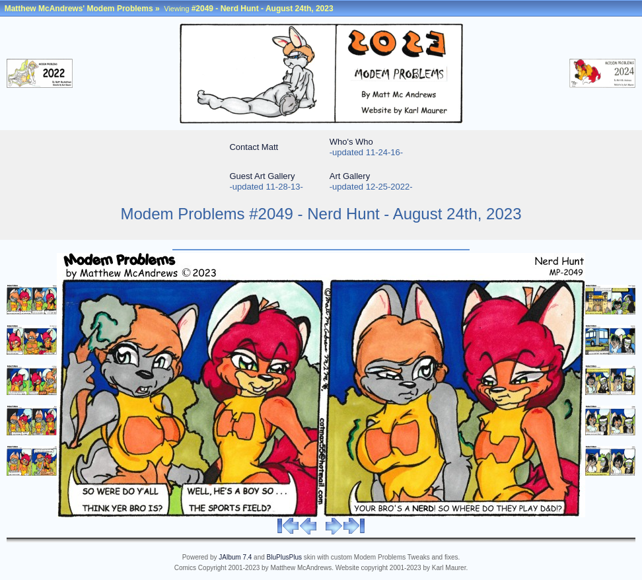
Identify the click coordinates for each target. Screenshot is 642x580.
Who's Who (351, 142)
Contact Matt (253, 147)
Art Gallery (350, 176)
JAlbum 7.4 (235, 557)
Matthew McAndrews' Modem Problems (79, 8)
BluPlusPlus (284, 557)
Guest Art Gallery (262, 176)
